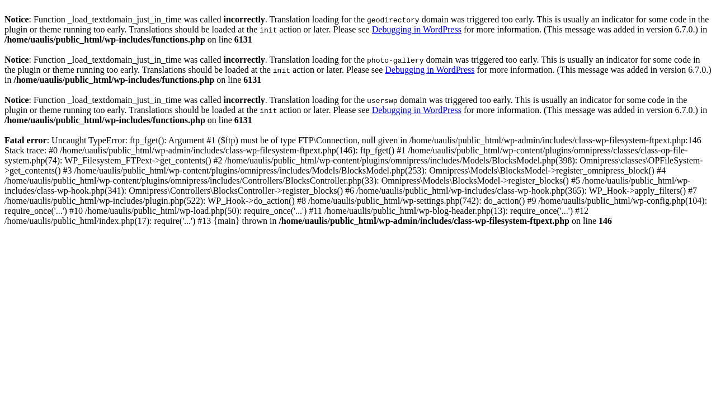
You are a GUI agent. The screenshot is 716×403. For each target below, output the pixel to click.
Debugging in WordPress (416, 29)
